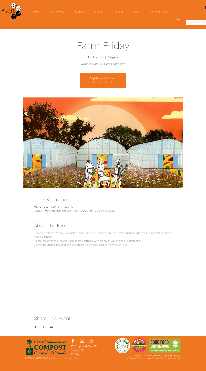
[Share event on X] (43, 327)
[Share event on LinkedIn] (51, 327)
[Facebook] (73, 341)
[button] (178, 19)
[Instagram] (82, 341)
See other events (103, 82)
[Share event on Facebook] (35, 327)
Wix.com (73, 358)
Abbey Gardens (172, 355)
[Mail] (90, 341)
